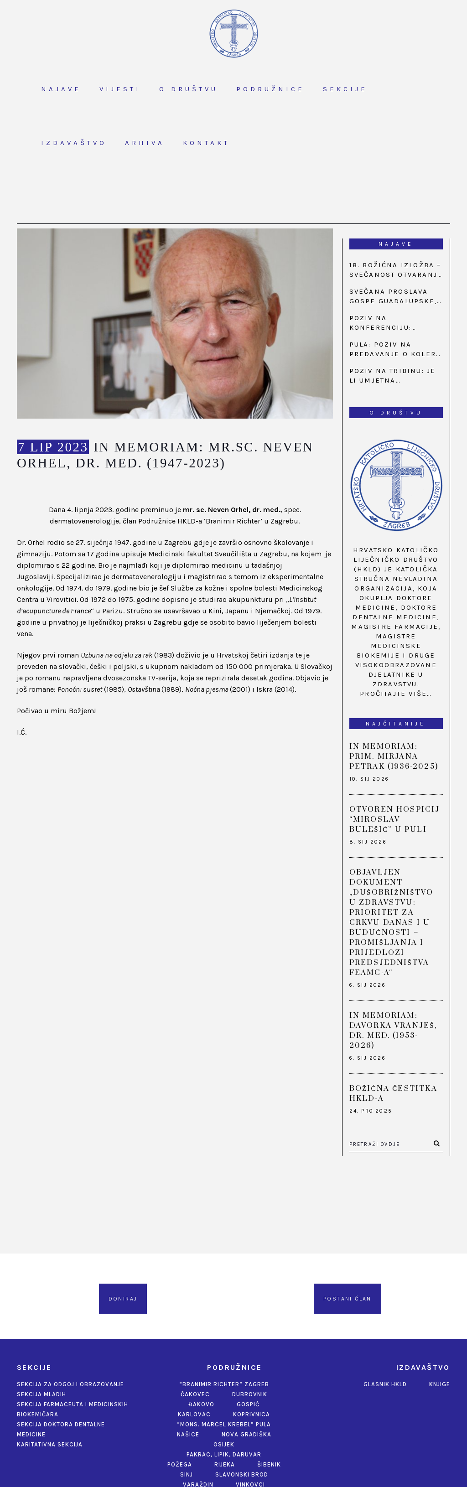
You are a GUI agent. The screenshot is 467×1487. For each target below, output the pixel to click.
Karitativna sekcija (50, 1444)
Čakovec (195, 1394)
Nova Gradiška (246, 1434)
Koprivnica (251, 1414)
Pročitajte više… (396, 693)
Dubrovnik (249, 1394)
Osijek (223, 1444)
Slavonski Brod (241, 1474)
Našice (188, 1434)
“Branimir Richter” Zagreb (224, 1384)
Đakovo (201, 1404)
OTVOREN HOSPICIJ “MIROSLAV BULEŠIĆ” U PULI (394, 819)
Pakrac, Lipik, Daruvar (224, 1454)
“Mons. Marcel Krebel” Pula (224, 1424)
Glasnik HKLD (385, 1384)
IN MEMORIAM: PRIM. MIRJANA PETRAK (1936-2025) (394, 756)
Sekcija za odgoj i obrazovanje (70, 1384)
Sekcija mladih (41, 1394)
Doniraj (123, 1298)
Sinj (186, 1474)
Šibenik (269, 1464)
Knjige (439, 1384)
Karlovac (194, 1414)
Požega (179, 1464)
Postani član (347, 1298)
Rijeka (224, 1464)
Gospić (248, 1404)
